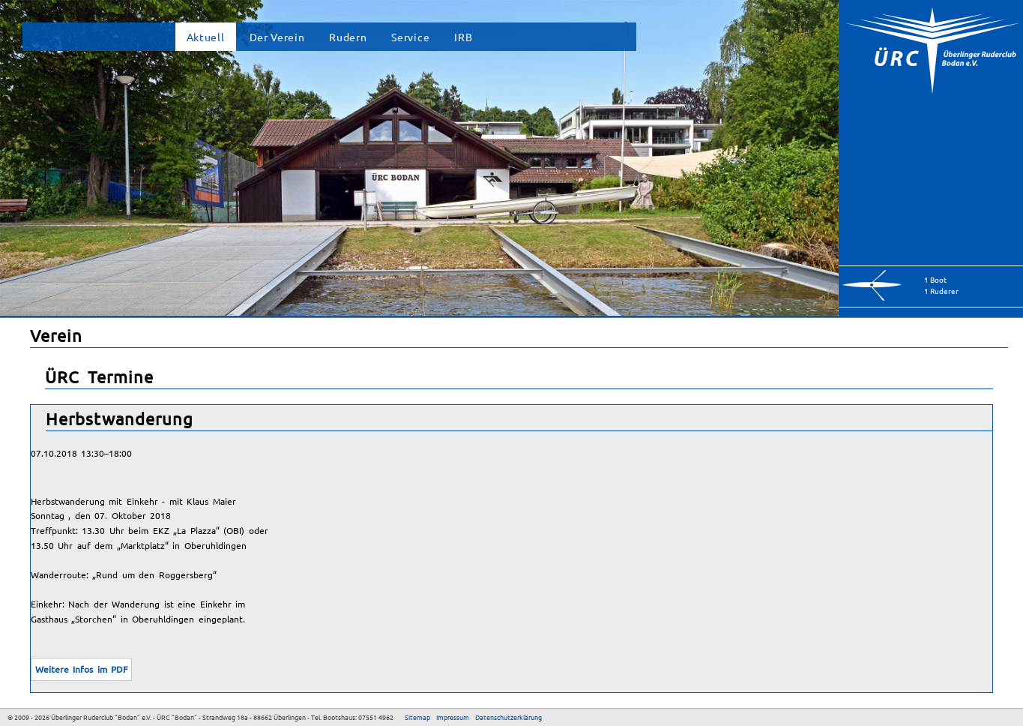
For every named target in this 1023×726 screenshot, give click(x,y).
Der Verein (277, 37)
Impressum (452, 717)
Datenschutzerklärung (508, 717)
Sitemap (417, 717)
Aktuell (206, 37)
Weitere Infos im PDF (81, 669)
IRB (463, 37)
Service (410, 37)
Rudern (347, 37)
